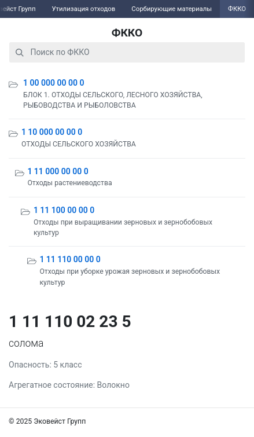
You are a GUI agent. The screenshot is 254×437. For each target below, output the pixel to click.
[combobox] (127, 52)
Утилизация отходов (83, 9)
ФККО (127, 32)
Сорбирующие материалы (171, 9)
